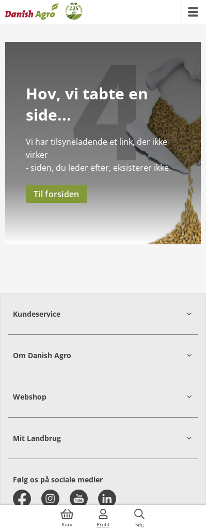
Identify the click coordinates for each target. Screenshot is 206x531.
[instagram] (50, 499)
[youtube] (79, 499)
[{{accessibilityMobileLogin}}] (103, 518)
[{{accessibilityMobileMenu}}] (193, 12)
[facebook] (22, 499)
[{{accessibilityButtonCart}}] (67, 518)
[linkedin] (107, 499)
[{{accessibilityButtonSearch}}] (139, 518)
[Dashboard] (44, 12)
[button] (103, 313)
